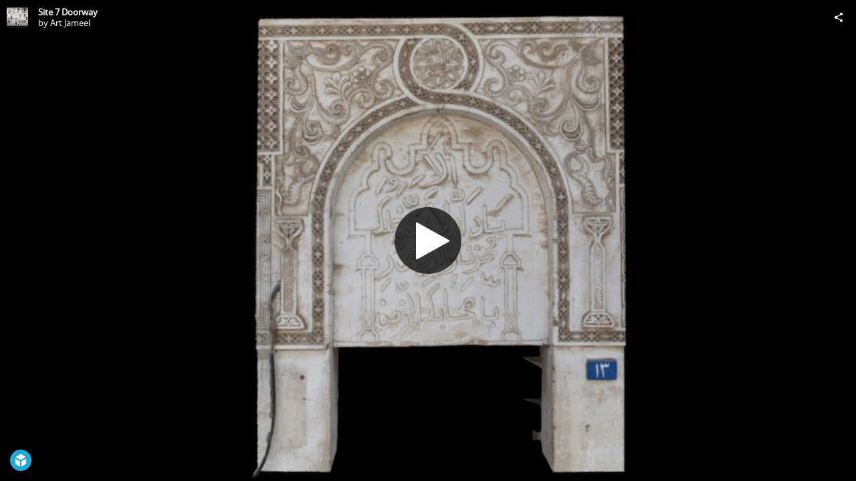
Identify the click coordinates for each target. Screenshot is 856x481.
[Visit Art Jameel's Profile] (17, 17)
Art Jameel (70, 23)
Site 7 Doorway (68, 12)
